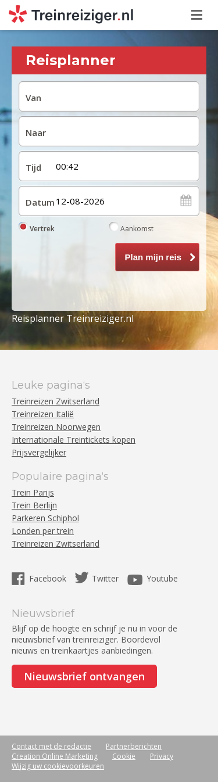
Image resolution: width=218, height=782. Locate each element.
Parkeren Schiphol (45, 517)
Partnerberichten (134, 746)
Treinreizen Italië (43, 413)
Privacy (161, 756)
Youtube (162, 578)
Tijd (33, 167)
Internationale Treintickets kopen (73, 439)
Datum (37, 202)
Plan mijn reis (152, 257)
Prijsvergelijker (39, 452)
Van (33, 97)
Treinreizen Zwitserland (55, 401)
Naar (36, 132)
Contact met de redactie (51, 746)
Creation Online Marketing (55, 756)
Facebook (49, 578)
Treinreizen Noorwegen (56, 426)
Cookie (123, 756)
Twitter (105, 578)
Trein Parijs (33, 492)
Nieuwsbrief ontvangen (84, 676)
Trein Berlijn (34, 505)
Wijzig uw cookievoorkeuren (58, 766)
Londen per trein (43, 530)
